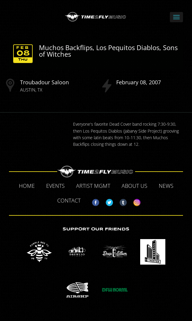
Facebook (93, 201)
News (166, 185)
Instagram (134, 201)
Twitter (107, 201)
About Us (134, 185)
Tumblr (121, 201)
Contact (69, 200)
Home (27, 185)
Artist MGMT (93, 185)
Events (55, 185)
